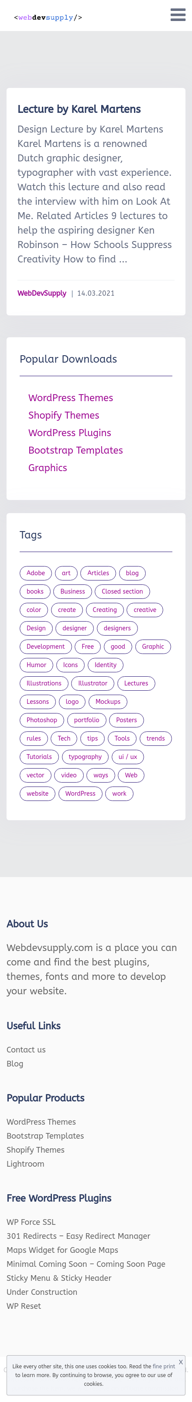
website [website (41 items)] (37, 793)
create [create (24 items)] (67, 610)
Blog (15, 1064)
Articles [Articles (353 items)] (98, 573)
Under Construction (42, 1292)
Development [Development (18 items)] (46, 646)
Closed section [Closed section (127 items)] (122, 591)
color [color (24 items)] (34, 610)
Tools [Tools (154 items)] (122, 738)
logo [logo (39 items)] (72, 702)
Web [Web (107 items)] (131, 775)
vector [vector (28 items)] (36, 775)
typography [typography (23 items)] (85, 757)
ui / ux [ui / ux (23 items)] (128, 757)
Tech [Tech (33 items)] (64, 738)
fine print (164, 1367)
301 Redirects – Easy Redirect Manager (79, 1236)
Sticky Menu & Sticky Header (59, 1278)
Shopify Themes (63, 415)
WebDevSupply (41, 293)
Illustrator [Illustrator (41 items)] (92, 683)
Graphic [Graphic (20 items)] (153, 646)
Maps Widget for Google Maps (62, 1250)
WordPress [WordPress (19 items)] (80, 793)
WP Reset (24, 1306)
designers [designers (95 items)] (117, 628)
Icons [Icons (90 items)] (70, 665)
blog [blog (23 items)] (132, 573)
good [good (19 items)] (118, 646)
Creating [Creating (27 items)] (105, 610)
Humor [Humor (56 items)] (36, 665)
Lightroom (26, 1164)
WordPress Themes (70, 398)
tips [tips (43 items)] (92, 738)
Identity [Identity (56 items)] (106, 665)
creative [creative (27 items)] (145, 610)
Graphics (47, 468)
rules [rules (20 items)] (34, 738)
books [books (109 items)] (35, 591)
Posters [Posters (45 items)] (126, 720)
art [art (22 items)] (66, 573)
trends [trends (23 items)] (156, 738)
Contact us (26, 1050)
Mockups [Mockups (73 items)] (108, 702)
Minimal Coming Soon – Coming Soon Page (86, 1264)
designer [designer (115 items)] (74, 628)
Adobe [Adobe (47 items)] (36, 573)
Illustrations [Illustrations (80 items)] (44, 683)
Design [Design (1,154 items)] (36, 628)
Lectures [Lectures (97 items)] (136, 683)
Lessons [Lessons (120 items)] (38, 702)
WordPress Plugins (69, 433)
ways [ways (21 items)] (100, 775)
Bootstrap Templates (75, 450)
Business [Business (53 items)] (72, 591)
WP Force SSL (31, 1222)
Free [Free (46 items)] (88, 646)
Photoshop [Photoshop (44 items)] (42, 720)
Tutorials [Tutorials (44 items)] (39, 757)
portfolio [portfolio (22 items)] (86, 720)
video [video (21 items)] (68, 775)
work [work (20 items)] (119, 793)
